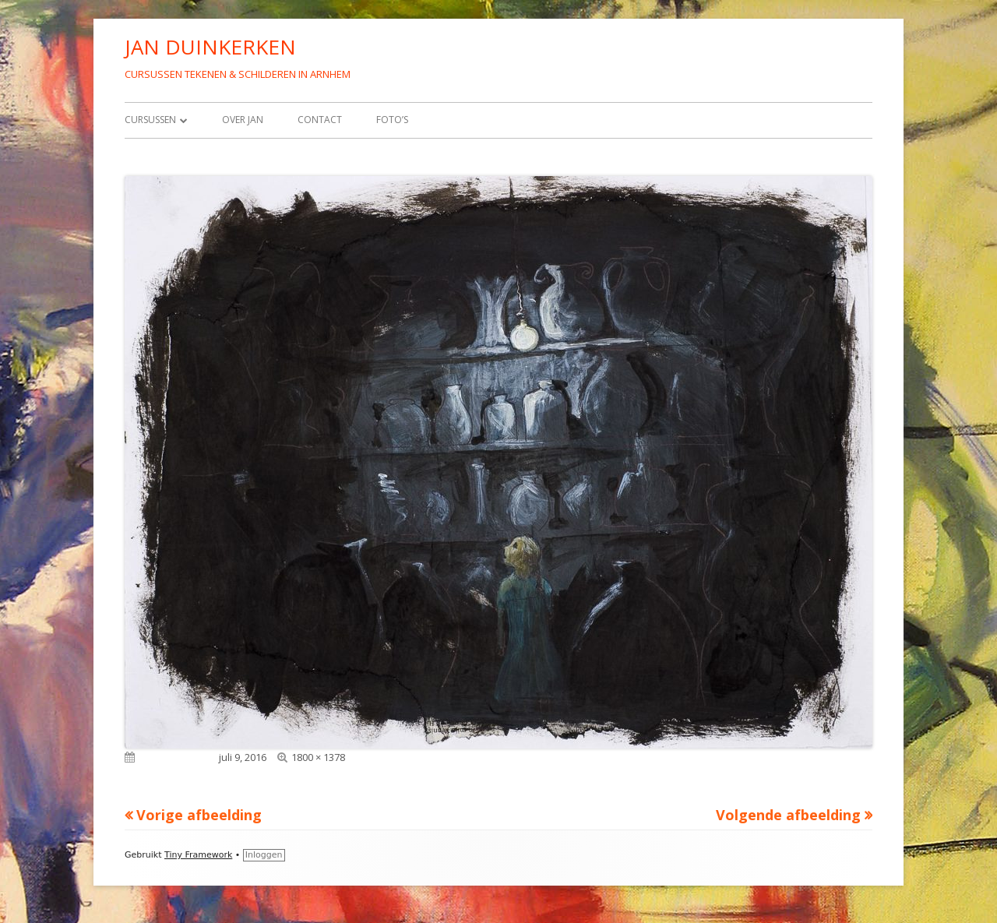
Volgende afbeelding (788, 814)
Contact (320, 119)
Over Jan (242, 119)
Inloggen (264, 855)
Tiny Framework (198, 855)
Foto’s (392, 119)
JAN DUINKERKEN (210, 47)
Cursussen (150, 119)
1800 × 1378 (318, 757)
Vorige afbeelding (199, 814)
